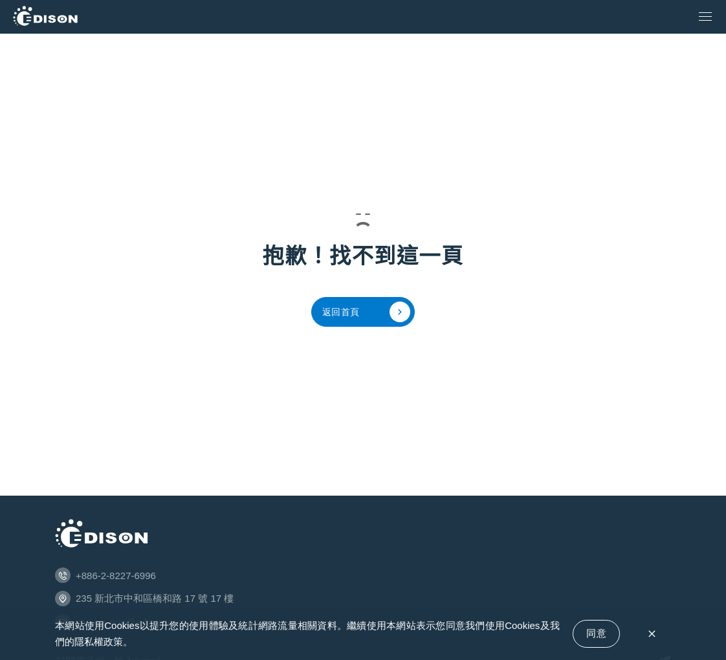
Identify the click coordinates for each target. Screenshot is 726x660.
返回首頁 (366, 312)
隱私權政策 (98, 641)
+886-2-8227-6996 (116, 575)
